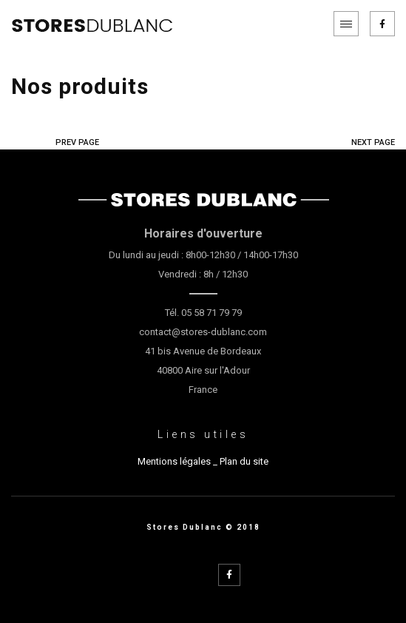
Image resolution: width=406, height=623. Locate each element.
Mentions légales (174, 461)
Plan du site (244, 461)
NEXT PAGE (373, 142)
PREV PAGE (77, 142)
